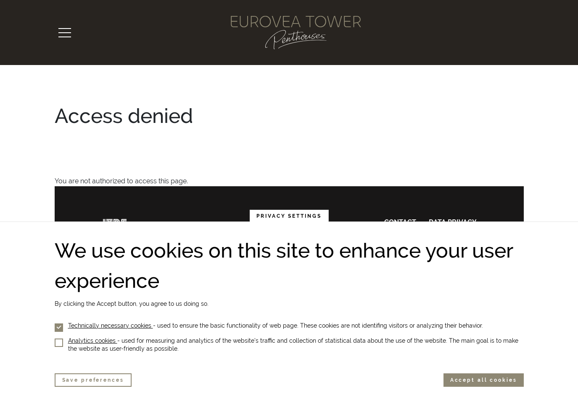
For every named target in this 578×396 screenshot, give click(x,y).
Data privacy (453, 222)
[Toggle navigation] (64, 33)
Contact (400, 222)
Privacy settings (288, 226)
